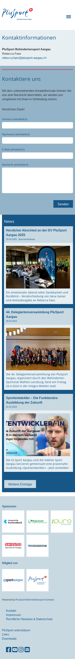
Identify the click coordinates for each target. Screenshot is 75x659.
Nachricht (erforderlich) (15, 164)
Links (5, 634)
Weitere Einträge (20, 484)
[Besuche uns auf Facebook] (8, 649)
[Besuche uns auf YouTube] (14, 649)
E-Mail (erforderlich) (13, 149)
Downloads (9, 638)
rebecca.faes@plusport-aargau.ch (24, 57)
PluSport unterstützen (16, 630)
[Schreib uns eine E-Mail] (27, 649)
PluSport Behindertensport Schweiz (34, 599)
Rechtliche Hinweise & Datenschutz (29, 619)
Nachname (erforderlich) (16, 134)
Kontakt (11, 610)
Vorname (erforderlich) (14, 119)
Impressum (13, 615)
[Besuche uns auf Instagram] (21, 649)
